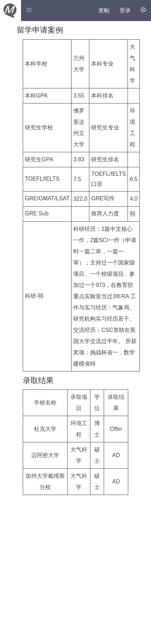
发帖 (104, 10)
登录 (125, 10)
